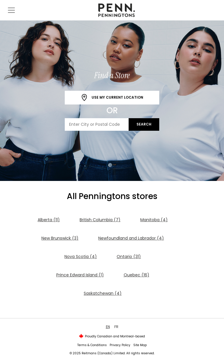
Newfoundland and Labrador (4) (131, 238)
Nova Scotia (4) (80, 256)
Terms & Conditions (92, 345)
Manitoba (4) (154, 220)
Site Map (140, 345)
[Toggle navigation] (11, 10)
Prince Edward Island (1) (80, 275)
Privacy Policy (120, 345)
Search (143, 124)
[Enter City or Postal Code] (97, 124)
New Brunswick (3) (59, 238)
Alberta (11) (49, 220)
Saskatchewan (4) (103, 293)
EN (108, 326)
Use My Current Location (112, 97)
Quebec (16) (136, 275)
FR (116, 326)
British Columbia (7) (100, 220)
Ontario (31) (129, 256)
